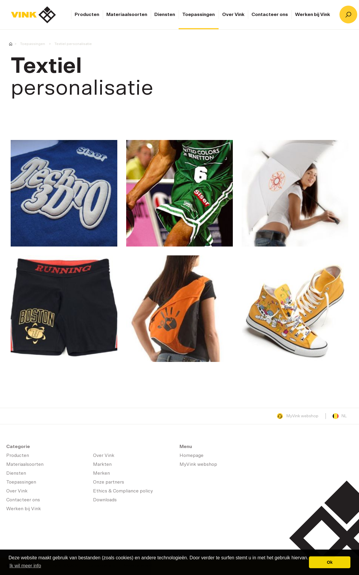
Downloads (105, 499)
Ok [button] (330, 562)
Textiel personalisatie (73, 44)
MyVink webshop (297, 416)
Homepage (33, 14)
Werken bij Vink (312, 14)
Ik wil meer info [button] (25, 565)
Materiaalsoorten (126, 14)
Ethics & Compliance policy (123, 491)
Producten (87, 14)
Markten (102, 464)
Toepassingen (198, 14)
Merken (101, 473)
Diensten (164, 14)
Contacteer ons (269, 14)
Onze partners (108, 482)
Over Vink (233, 14)
